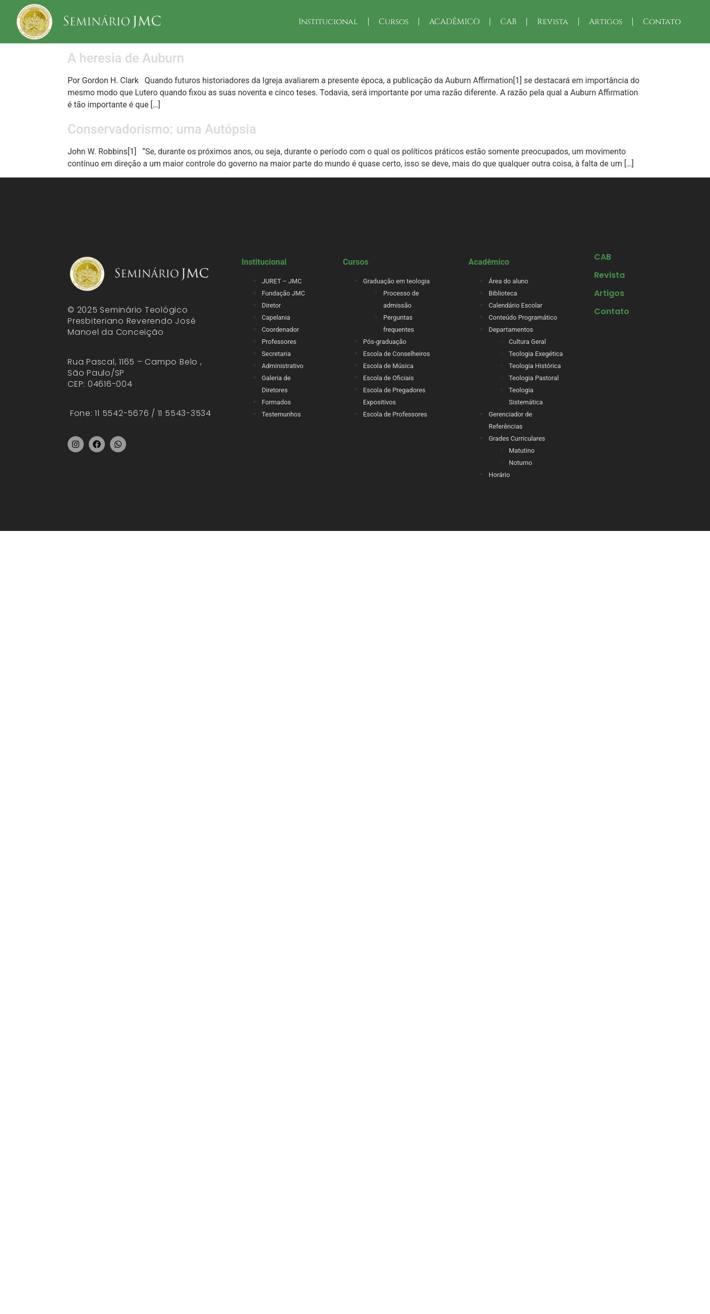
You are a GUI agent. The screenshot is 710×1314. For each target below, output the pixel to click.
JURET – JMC (282, 281)
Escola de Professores (395, 414)
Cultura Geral (527, 341)
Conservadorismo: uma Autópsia (162, 129)
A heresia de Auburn (126, 58)
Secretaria (276, 353)
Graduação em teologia (396, 281)
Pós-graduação (384, 341)
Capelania (276, 317)
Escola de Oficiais (388, 378)
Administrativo (283, 366)
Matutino (522, 450)
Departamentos (511, 329)
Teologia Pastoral (534, 378)
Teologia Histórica (535, 366)
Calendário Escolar (516, 305)
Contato (662, 21)
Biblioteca (503, 293)
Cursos (393, 21)
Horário (499, 475)
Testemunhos (281, 414)
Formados (276, 402)
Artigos (605, 21)
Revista (552, 21)
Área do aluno (508, 281)
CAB (508, 21)
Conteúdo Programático (523, 317)
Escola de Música (388, 366)
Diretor (271, 305)
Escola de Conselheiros (396, 353)
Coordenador (280, 329)
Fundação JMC (283, 293)
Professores (279, 341)
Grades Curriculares (517, 438)
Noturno (520, 462)
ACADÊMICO (454, 21)
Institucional (328, 21)
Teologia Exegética (536, 353)
